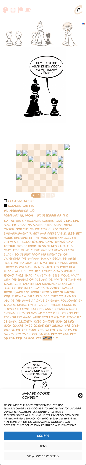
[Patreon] (20, 10)
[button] (80, 395)
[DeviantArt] (5, 10)
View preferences (43, 456)
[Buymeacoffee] (28, 10)
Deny (43, 446)
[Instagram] (13, 10)
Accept (43, 435)
